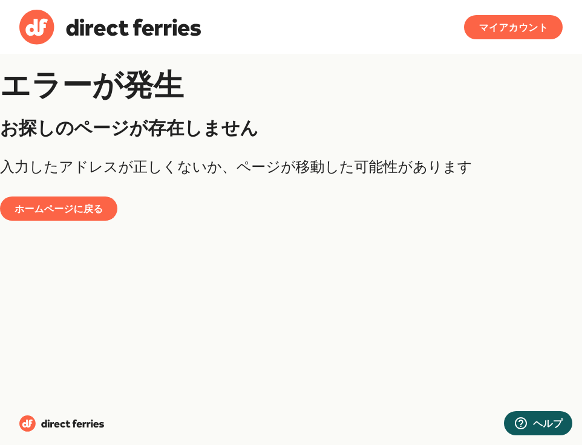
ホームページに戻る (59, 208)
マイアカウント (513, 27)
